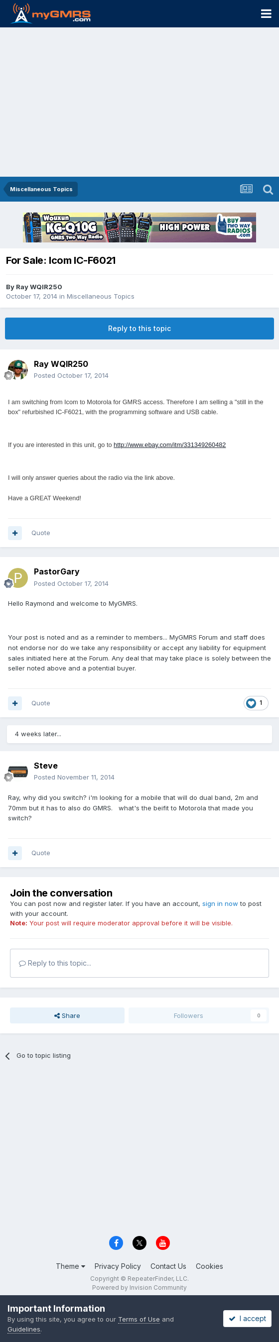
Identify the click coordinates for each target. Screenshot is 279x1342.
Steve (46, 766)
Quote (40, 533)
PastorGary (57, 571)
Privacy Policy (118, 1266)
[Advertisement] (139, 102)
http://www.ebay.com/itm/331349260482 (170, 444)
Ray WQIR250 (39, 287)
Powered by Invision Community (139, 1287)
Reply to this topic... (55, 963)
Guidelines (23, 1329)
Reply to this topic (139, 328)
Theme (70, 1266)
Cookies (209, 1266)
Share (67, 1015)
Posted (71, 375)
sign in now (220, 903)
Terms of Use (139, 1319)
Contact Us (168, 1266)
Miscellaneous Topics (101, 296)
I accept (247, 1318)
